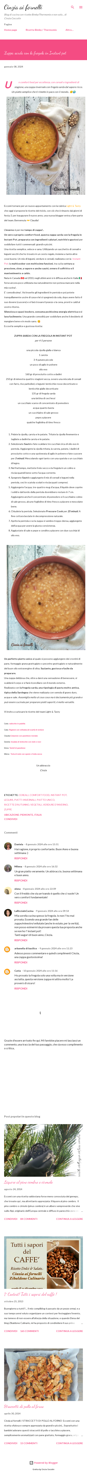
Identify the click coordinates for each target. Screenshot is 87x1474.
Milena (18, 866)
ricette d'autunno (16, 804)
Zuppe (8, 809)
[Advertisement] (43, 1080)
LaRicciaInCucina (23, 910)
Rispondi (20, 858)
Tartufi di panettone (17, 748)
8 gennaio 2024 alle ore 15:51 (42, 844)
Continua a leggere (69, 1218)
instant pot (59, 795)
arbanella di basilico (25, 948)
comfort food (40, 795)
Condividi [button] (10, 819)
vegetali (36, 804)
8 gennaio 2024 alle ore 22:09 (39, 888)
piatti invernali (25, 799)
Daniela (18, 844)
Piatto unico (46, 799)
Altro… (70, 29)
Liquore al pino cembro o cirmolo (28, 1182)
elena (17, 888)
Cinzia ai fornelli (23, 7)
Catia (17, 970)
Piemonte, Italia (31, 814)
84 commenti (28, 1218)
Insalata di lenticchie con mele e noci (26, 742)
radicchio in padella (17, 724)
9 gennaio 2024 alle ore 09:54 (52, 910)
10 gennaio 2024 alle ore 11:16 (40, 970)
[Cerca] (73, 6)
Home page (10, 29)
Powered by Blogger (43, 1462)
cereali (24, 795)
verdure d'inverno (55, 804)
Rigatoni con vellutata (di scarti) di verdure (26, 730)
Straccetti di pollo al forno (24, 1406)
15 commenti (28, 1443)
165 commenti (29, 1331)
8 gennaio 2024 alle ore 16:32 (41, 866)
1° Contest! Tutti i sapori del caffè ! (30, 1294)
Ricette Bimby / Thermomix (41, 29)
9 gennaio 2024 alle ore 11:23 (56, 948)
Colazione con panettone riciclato (24, 736)
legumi (8, 799)
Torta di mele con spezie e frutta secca (27, 754)
